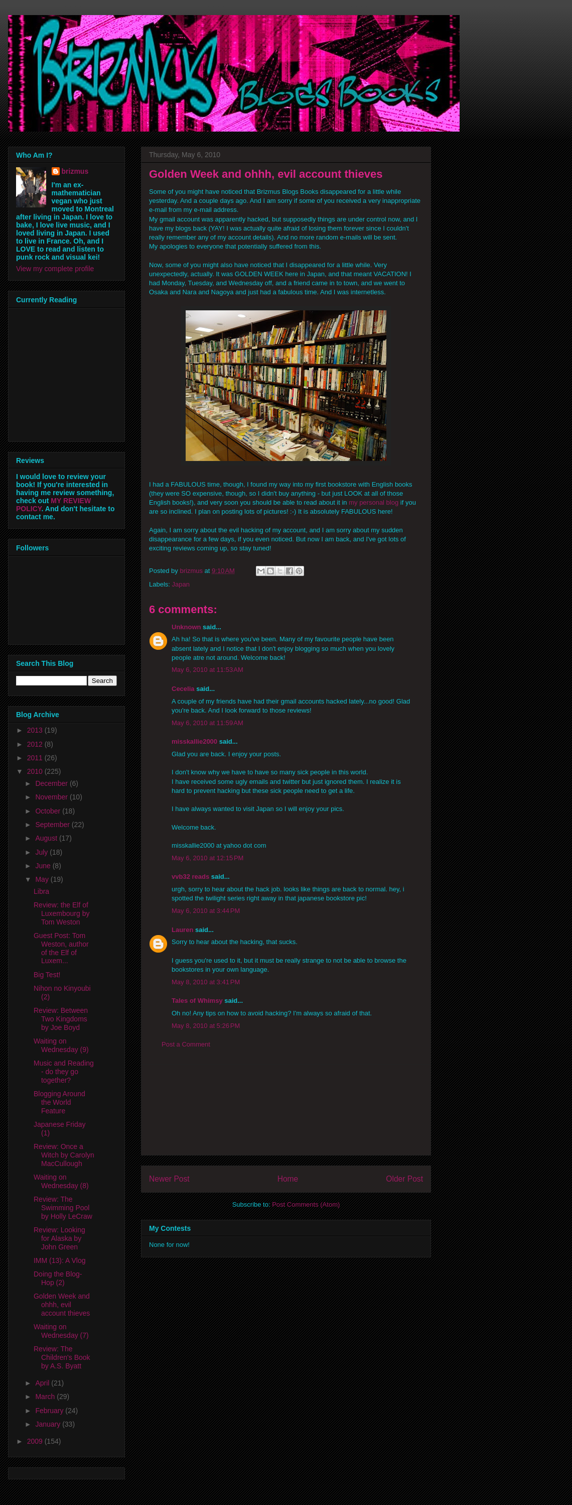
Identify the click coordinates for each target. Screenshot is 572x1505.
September (53, 825)
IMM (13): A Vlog (59, 1260)
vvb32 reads (190, 876)
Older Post (404, 1179)
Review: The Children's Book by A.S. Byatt (62, 1357)
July (42, 852)
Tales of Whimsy (197, 1000)
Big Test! (47, 975)
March (46, 1397)
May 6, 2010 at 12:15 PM (207, 858)
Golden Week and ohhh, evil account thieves (62, 1304)
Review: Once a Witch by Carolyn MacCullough (64, 1155)
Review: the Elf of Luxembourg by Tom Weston (62, 913)
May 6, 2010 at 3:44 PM (206, 910)
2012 (36, 744)
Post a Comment (186, 1044)
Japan (181, 584)
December (52, 783)
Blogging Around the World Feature (59, 1102)
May (42, 879)
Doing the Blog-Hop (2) (58, 1278)
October (48, 811)
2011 (36, 758)
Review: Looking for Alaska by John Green (59, 1238)
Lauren (182, 930)
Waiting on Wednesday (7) (61, 1331)
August (47, 838)
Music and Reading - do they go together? (64, 1071)
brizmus (75, 171)
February (50, 1411)
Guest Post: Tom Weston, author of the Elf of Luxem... (61, 948)
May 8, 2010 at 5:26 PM (206, 1025)
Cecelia (183, 688)
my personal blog (373, 502)
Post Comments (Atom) (306, 1204)
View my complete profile (55, 269)
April (43, 1383)
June (43, 866)
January (48, 1424)
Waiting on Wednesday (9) (61, 1045)
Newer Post (169, 1179)
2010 (36, 771)
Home (288, 1179)
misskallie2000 (194, 741)
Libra (41, 891)
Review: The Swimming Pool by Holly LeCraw (63, 1207)
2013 (36, 730)
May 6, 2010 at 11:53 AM (207, 669)
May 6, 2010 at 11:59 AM (207, 723)
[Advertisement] (286, 1109)
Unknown (186, 627)
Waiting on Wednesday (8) (61, 1181)
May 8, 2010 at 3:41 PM (206, 982)
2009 (36, 1441)
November (52, 797)
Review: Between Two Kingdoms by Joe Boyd (61, 1018)
